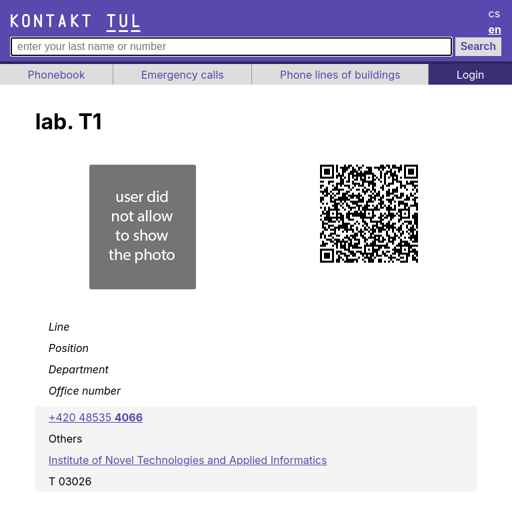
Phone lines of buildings (340, 74)
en (495, 29)
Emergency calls (182, 74)
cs (495, 13)
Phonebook (56, 74)
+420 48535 (96, 417)
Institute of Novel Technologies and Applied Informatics (188, 460)
